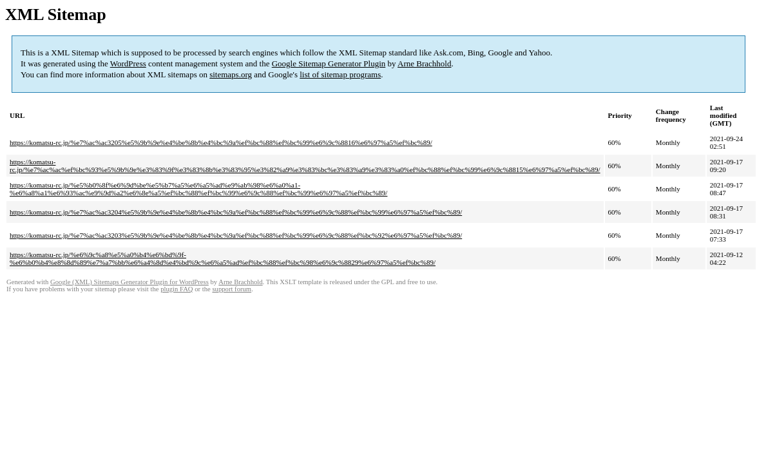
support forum (231, 289)
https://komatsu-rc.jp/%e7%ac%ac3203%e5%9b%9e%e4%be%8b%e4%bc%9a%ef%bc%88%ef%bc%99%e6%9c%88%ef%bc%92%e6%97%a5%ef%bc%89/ (236, 235)
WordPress (128, 63)
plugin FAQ (176, 289)
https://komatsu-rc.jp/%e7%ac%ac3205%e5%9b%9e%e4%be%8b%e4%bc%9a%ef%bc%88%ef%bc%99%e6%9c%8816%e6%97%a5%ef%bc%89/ (221, 142)
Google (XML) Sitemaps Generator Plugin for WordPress (129, 281)
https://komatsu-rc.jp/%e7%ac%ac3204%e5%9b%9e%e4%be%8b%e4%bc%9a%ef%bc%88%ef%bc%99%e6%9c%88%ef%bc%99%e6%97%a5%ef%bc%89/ (236, 212)
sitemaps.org (230, 74)
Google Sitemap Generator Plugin (329, 63)
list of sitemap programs (340, 74)
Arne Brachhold (424, 63)
